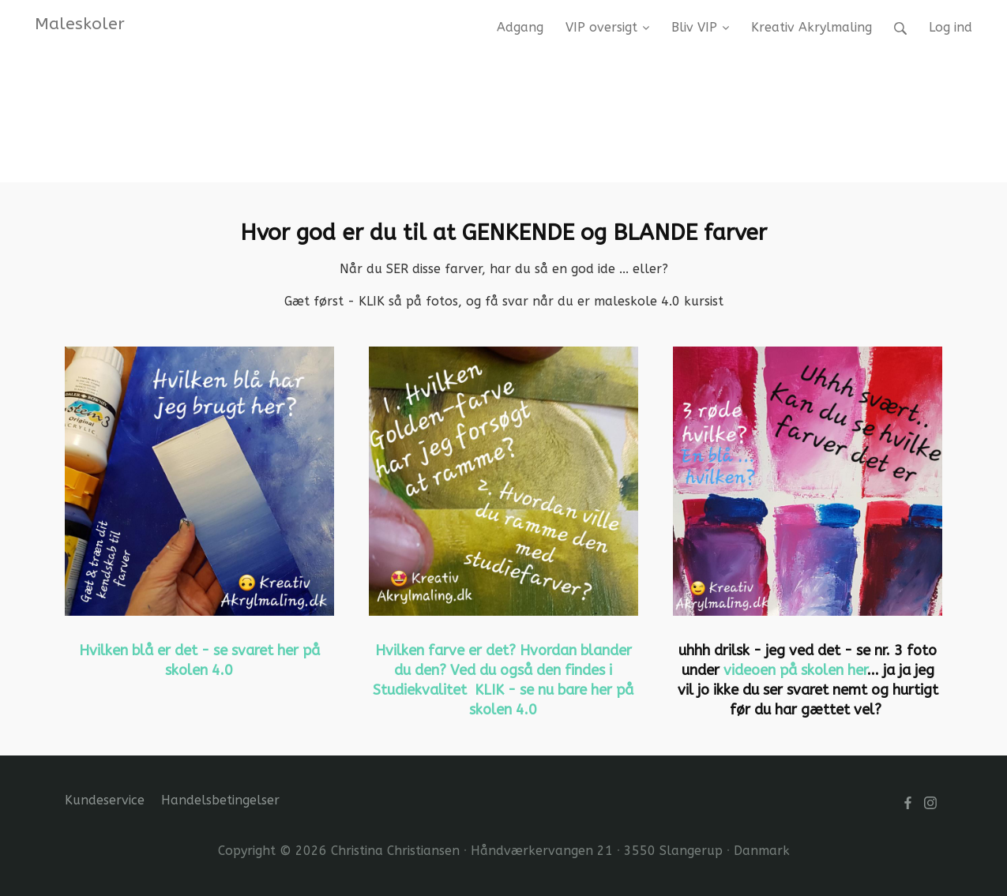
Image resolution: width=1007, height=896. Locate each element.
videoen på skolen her (795, 670)
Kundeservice (105, 800)
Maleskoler (80, 23)
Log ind (950, 27)
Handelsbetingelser (220, 800)
